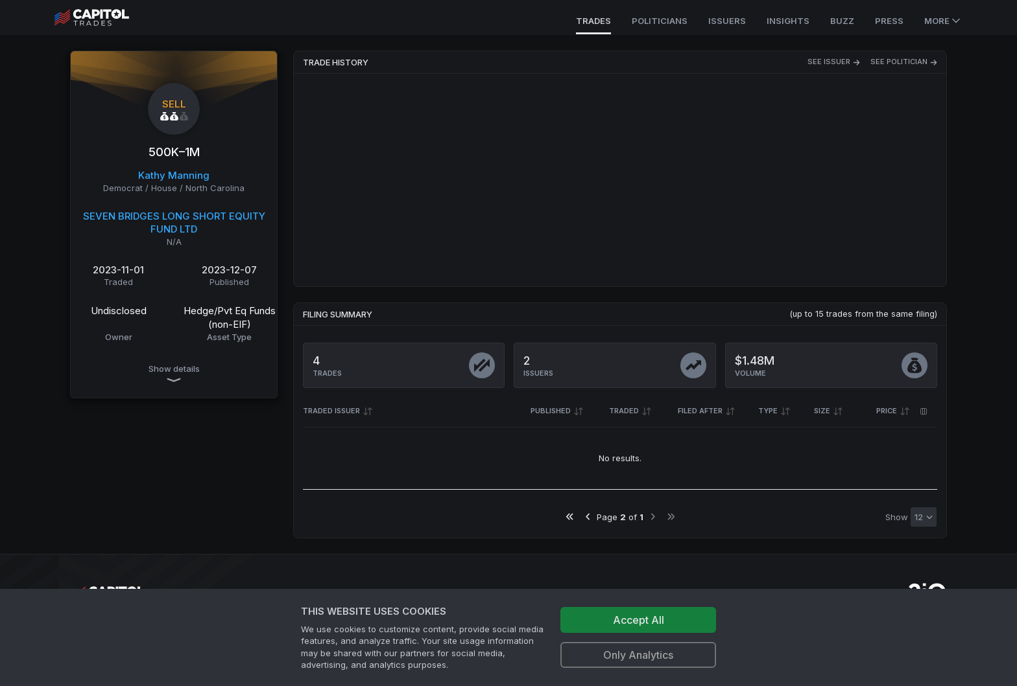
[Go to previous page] (588, 516)
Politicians (660, 21)
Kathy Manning (173, 175)
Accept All (638, 619)
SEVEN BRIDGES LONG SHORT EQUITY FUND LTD (174, 223)
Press (889, 21)
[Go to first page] (570, 516)
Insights (788, 21)
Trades (593, 21)
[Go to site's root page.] (106, 17)
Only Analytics (638, 654)
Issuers (727, 21)
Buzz (842, 21)
